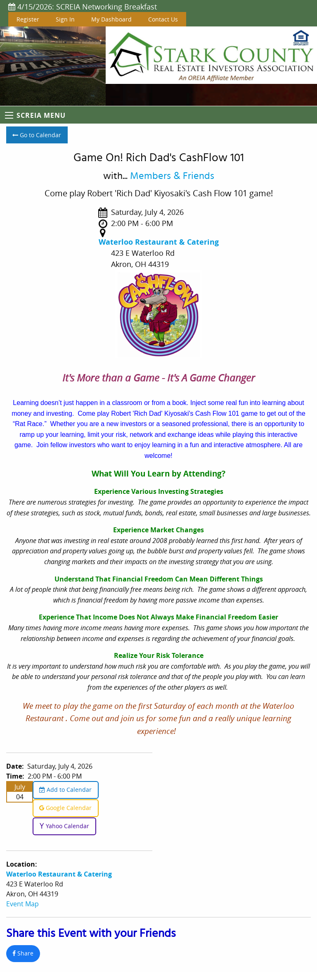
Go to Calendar (36, 135)
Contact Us (163, 19)
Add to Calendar (65, 789)
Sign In (65, 19)
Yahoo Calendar (64, 826)
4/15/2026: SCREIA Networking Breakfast (82, 7)
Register (28, 19)
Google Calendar (65, 808)
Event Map (22, 903)
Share (22, 953)
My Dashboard (111, 19)
